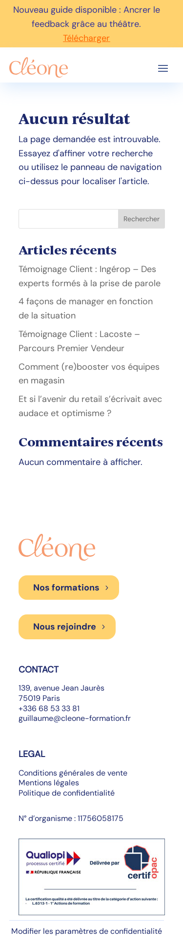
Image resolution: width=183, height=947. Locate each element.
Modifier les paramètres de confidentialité (86, 931)
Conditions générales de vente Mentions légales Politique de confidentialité (73, 783)
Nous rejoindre (64, 626)
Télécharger (86, 38)
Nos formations (66, 587)
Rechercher (141, 218)
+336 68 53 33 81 (49, 708)
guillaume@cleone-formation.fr (75, 718)
